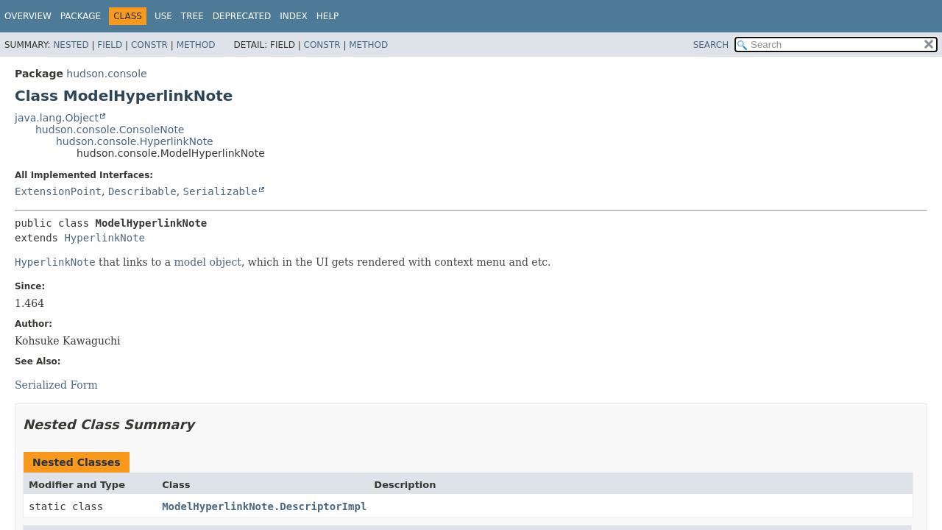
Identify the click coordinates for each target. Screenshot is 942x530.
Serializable (220, 191)
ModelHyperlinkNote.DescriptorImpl (264, 506)
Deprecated (242, 16)
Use (163, 16)
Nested (70, 45)
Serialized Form (56, 385)
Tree (192, 16)
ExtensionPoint (58, 191)
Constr (149, 45)
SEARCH (711, 45)
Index (294, 16)
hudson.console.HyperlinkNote (134, 141)
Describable (142, 191)
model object (207, 262)
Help (327, 16)
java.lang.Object (57, 118)
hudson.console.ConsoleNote (109, 129)
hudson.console (106, 74)
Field (109, 45)
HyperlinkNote (104, 238)
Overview (28, 16)
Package (80, 16)
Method (196, 45)
